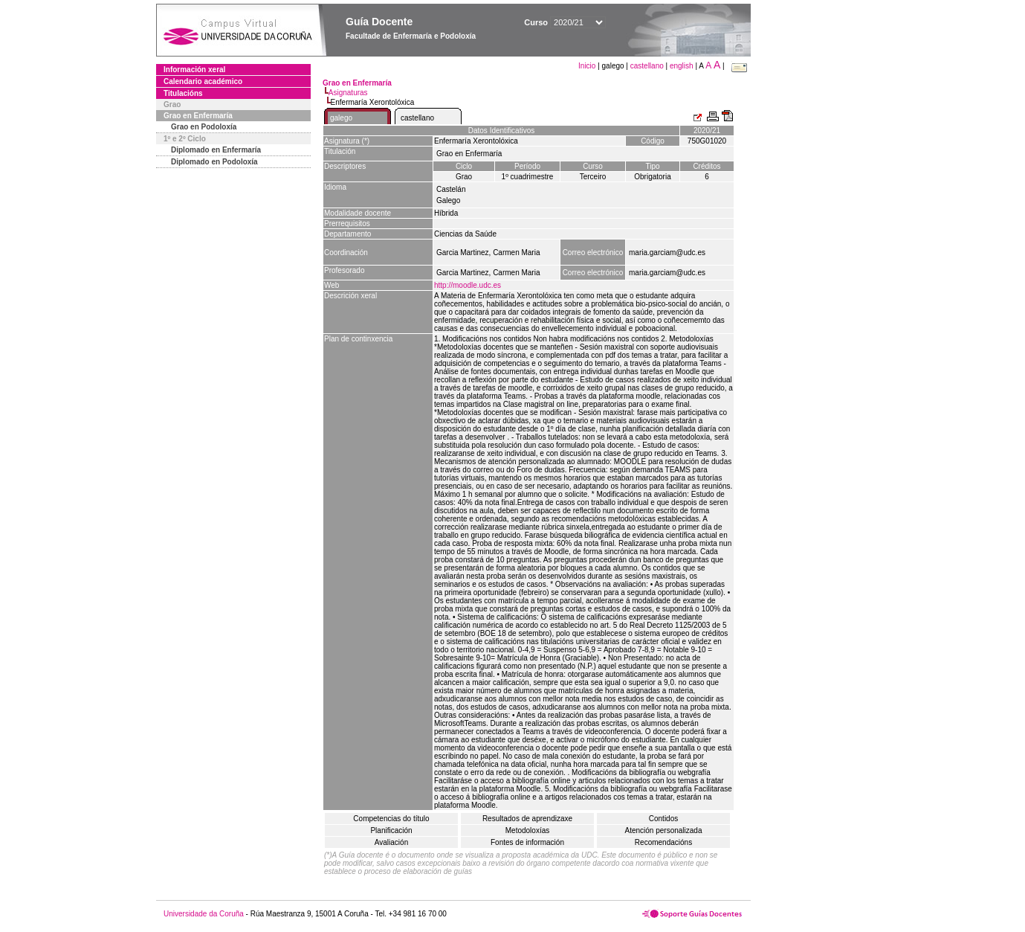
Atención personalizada (663, 830)
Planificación (391, 830)
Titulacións (183, 93)
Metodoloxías (527, 830)
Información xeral (194, 69)
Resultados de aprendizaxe (527, 818)
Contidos (663, 818)
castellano (647, 66)
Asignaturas (348, 93)
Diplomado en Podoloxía (214, 162)
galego (341, 118)
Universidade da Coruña (204, 914)
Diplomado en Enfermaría (216, 150)
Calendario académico (203, 81)
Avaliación (391, 842)
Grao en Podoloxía (203, 127)
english (681, 66)
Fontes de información (527, 842)
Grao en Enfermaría (198, 116)
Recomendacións (663, 842)
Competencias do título (391, 818)
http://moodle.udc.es (467, 285)
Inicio (588, 66)
